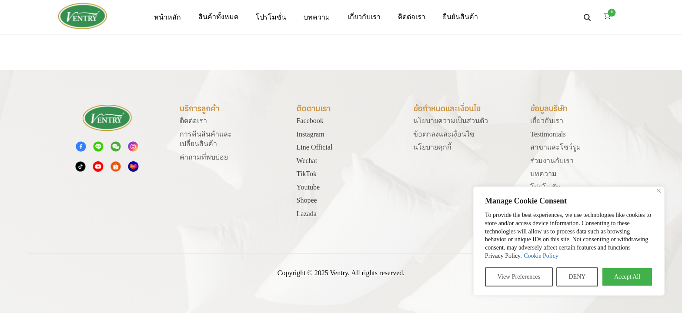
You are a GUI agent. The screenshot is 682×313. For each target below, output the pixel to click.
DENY (577, 276)
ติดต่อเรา (193, 120)
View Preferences (519, 276)
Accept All (627, 276)
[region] (569, 241)
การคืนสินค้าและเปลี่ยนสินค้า (206, 139)
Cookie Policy (541, 256)
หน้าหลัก (167, 17)
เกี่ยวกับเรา (546, 120)
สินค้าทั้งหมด (218, 16)
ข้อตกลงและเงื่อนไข (444, 134)
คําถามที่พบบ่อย (204, 157)
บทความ (317, 17)
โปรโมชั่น (271, 17)
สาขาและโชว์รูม (555, 147)
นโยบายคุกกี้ (432, 147)
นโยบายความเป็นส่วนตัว (450, 120)
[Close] (659, 191)
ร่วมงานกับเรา (552, 160)
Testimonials (548, 134)
